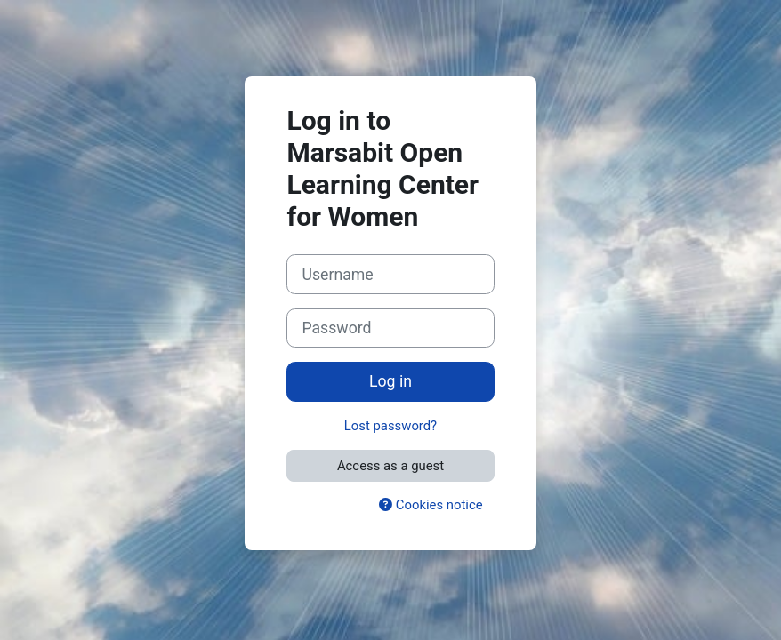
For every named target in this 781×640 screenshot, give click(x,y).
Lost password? (390, 426)
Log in (390, 381)
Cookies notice (430, 505)
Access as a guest (390, 466)
